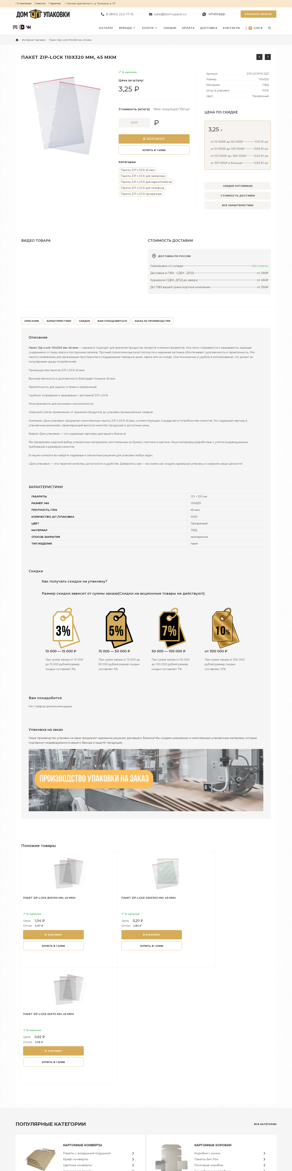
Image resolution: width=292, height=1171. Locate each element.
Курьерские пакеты (78, 1053)
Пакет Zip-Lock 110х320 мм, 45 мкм (70, 39)
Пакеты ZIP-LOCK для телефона (142, 188)
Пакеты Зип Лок (206, 1041)
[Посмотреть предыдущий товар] (259, 57)
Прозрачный (199, 523)
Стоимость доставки (238, 195)
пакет (194, 543)
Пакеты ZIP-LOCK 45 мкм (138, 170)
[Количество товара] (134, 122)
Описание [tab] (31, 321)
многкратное (199, 537)
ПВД (194, 530)
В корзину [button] (52, 934)
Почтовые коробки (208, 1047)
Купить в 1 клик (154, 150)
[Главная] (17, 39)
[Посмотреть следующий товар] (268, 57)
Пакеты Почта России (167, 1110)
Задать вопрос (227, 1116)
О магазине (225, 1099)
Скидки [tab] (84, 321)
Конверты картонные (166, 1099)
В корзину (154, 139)
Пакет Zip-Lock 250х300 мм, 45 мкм (134, 897)
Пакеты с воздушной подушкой (86, 1035)
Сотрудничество (228, 1105)
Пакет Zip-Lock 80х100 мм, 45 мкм (49, 897)
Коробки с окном (207, 1035)
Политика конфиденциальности (238, 1110)
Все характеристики (237, 205)
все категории (265, 1006)
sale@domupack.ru (41, 1128)
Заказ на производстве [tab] (152, 321)
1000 (194, 516)
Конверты (159, 1105)
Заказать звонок (258, 13)
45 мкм (195, 510)
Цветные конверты (77, 1047)
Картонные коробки (212, 1027)
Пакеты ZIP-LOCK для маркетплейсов (146, 182)
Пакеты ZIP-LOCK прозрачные (141, 194)
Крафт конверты (75, 1041)
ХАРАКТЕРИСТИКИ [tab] (59, 321)
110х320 (196, 503)
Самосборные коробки (211, 1053)
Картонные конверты (82, 1027)
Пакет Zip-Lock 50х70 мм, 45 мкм (217, 897)
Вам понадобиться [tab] (112, 321)
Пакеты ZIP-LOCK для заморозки (143, 176)
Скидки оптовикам (238, 185)
